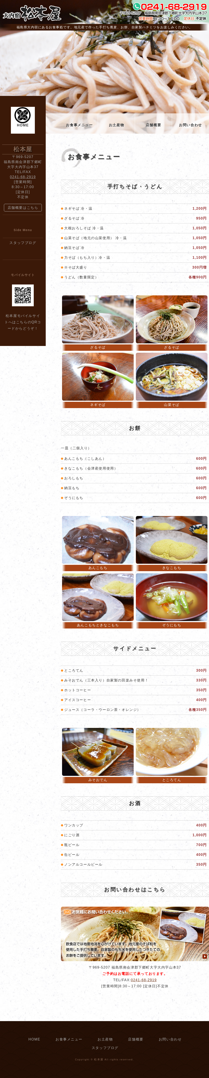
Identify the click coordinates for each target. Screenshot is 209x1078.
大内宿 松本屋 (31, 13)
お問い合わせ (190, 125)
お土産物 (116, 125)
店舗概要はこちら (23, 207)
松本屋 (98, 1059)
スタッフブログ (22, 243)
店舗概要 (153, 125)
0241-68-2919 (144, 980)
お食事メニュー (79, 125)
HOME (23, 125)
